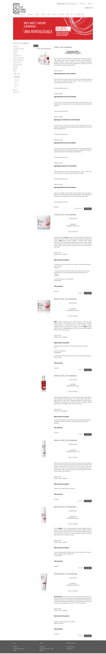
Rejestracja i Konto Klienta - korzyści (47, 648)
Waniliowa (16, 79)
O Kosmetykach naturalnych (18, 648)
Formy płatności (69, 648)
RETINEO (15, 51)
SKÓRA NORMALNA (18, 58)
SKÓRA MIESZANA (18, 60)
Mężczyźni (16, 85)
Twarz (15, 69)
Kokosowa (16, 81)
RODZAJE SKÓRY (17, 65)
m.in (79, 171)
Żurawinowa (17, 77)
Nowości (16, 46)
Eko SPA (15, 83)
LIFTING (15, 53)
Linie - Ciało (17, 74)
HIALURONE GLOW (18, 49)
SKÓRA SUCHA (17, 55)
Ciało (14, 71)
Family (15, 87)
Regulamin (42, 650)
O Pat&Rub (15, 647)
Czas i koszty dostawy (70, 647)
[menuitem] (19, 14)
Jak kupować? (42, 647)
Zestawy (15, 67)
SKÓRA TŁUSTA (17, 62)
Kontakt (14, 650)
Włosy (15, 90)
